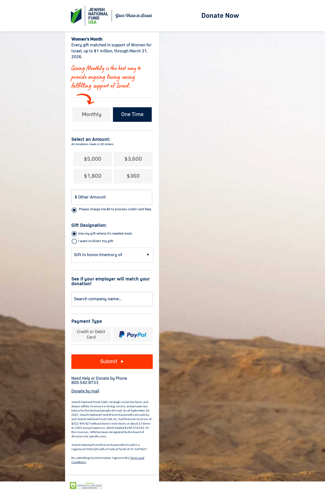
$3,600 (133, 159)
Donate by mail (85, 391)
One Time (132, 114)
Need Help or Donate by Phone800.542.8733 (99, 380)
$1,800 (92, 176)
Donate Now (220, 15)
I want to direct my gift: (96, 241)
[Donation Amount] (112, 197)
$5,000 (92, 159)
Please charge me (115, 209)
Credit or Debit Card (91, 335)
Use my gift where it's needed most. (105, 233)
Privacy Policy (117, 485)
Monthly (91, 114)
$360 (133, 176)
